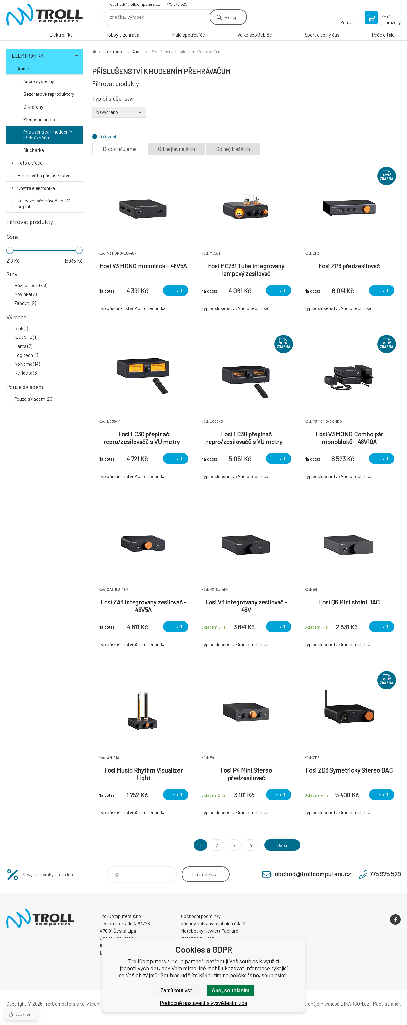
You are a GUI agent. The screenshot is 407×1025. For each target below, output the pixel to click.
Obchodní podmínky (201, 916)
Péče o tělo (383, 35)
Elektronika (61, 35)
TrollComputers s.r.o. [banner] (44, 15)
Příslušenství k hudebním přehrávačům (48, 134)
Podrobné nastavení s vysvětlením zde (203, 1003)
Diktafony (33, 107)
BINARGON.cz (355, 1004)
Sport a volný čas (322, 35)
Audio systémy (38, 81)
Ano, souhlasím (230, 990)
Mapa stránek (387, 1004)
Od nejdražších (233, 148)
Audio (23, 68)
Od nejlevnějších (176, 148)
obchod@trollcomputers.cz (135, 4)
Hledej (230, 17)
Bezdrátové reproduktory (48, 94)
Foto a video (30, 163)
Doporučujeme (120, 148)
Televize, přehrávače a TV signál (43, 203)
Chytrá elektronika (36, 188)
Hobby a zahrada (122, 35)
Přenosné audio (39, 119)
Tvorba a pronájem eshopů (313, 1004)
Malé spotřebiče (188, 35)
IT (14, 35)
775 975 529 (176, 4)
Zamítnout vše (176, 990)
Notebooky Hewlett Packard (209, 931)
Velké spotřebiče (255, 35)
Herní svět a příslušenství (43, 175)
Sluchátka (33, 150)
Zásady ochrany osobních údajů (213, 923)
